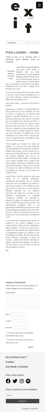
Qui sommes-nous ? (16, 357)
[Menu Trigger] (39, 5)
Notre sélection (22, 59)
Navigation (14, 43)
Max (16, 57)
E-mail (8, 321)
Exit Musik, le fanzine (17, 366)
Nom (8, 314)
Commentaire (11, 292)
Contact (10, 362)
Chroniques (10, 59)
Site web (9, 327)
